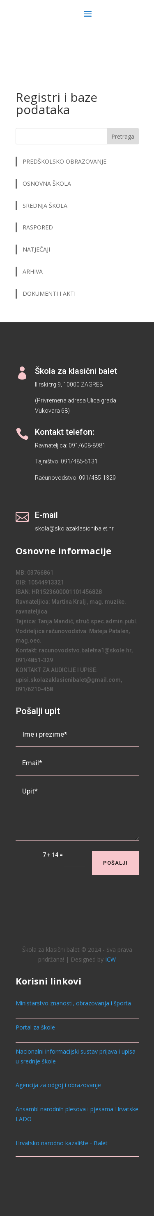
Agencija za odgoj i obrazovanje (58, 1085)
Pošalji (115, 863)
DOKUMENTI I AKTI (49, 293)
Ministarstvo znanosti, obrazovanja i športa (73, 1003)
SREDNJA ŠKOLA (45, 205)
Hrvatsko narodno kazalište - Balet (62, 1143)
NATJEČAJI (37, 249)
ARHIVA (33, 271)
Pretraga (122, 136)
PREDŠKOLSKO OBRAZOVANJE (64, 161)
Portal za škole (35, 1027)
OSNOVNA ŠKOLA (47, 183)
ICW (110, 959)
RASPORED (39, 227)
